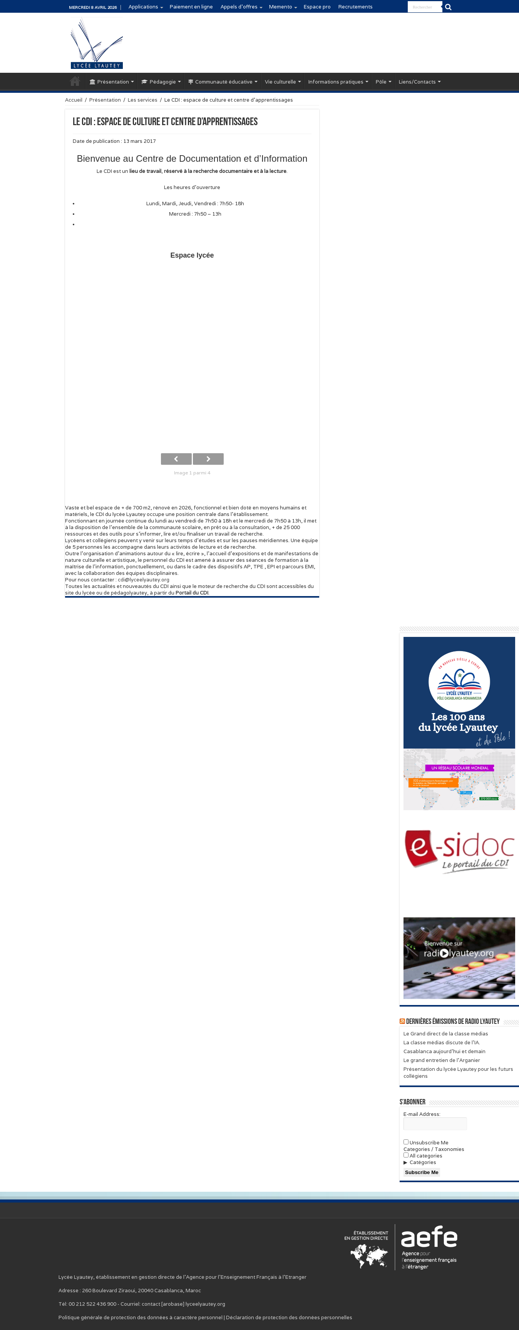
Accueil (75, 81)
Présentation (109, 82)
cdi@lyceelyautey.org (143, 579)
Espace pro (317, 6)
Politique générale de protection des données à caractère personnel (141, 1317)
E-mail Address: (421, 1114)
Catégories (423, 1162)
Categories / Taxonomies (433, 1149)
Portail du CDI (192, 593)
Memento (280, 6)
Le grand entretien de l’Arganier (441, 1060)
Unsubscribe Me (426, 1142)
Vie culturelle (280, 82)
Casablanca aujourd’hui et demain (444, 1051)
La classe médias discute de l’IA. (441, 1042)
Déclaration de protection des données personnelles (289, 1317)
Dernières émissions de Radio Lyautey (453, 1022)
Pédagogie (158, 82)
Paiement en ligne (191, 6)
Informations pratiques (335, 82)
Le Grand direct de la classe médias (445, 1033)
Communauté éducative (220, 82)
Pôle (381, 82)
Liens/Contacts (417, 82)
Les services (142, 100)
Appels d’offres (239, 6)
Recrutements (355, 6)
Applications (143, 6)
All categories (422, 1155)
